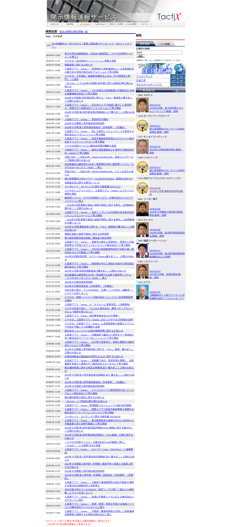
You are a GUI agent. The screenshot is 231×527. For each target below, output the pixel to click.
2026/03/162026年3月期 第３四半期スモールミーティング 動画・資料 (166, 108)
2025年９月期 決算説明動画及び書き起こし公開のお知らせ (95, 270)
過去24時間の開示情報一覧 (74, 31)
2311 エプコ (144, 282)
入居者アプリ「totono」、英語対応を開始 (86, 119)
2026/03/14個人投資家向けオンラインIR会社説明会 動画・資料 (167, 128)
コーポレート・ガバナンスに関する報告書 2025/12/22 (92, 186)
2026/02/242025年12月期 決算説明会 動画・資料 (165, 274)
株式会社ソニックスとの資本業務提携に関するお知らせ (94, 330)
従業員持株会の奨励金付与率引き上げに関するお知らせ (94, 356)
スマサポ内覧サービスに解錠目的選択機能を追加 (90, 145)
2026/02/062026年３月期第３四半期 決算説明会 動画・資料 (166, 212)
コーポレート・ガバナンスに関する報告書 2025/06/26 (92, 416)
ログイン (144, 24)
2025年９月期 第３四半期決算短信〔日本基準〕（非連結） (95, 382)
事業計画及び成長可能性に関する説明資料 (87, 234)
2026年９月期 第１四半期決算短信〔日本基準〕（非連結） (95, 127)
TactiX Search (100, 24)
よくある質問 (130, 24)
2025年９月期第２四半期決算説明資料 (84, 471)
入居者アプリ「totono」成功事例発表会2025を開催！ (92, 315)
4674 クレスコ (145, 219)
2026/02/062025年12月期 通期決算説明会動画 (166, 191)
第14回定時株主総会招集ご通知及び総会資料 (88, 238)
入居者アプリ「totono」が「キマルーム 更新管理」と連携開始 (97, 304)
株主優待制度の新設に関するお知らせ (84, 397)
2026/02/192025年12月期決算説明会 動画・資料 (166, 149)
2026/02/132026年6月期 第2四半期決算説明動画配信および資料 (167, 253)
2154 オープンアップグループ (153, 116)
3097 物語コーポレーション (152, 240)
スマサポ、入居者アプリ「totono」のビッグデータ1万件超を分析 (99, 319)
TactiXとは (54, 24)
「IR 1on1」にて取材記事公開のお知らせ (86, 401)
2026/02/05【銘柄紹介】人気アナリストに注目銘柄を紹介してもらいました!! (167, 295)
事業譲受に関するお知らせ (79, 64)
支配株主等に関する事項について (82, 182)
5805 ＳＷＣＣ (145, 95)
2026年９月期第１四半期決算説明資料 (84, 123)
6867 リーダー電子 (148, 199)
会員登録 (69, 24)
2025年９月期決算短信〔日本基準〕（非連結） (89, 286)
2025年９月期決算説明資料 (79, 282)
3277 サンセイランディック (152, 136)
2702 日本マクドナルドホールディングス (159, 178)
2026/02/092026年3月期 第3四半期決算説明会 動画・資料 (167, 232)
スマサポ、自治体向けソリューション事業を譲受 (90, 60)
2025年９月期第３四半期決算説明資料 (84, 386)
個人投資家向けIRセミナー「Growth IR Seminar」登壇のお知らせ (98, 178)
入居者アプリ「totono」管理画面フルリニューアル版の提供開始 (98, 405)
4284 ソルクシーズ (148, 157)
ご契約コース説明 (115, 24)
